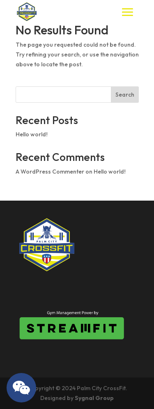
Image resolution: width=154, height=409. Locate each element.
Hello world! (32, 134)
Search (124, 94)
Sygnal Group (94, 398)
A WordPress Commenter (50, 171)
